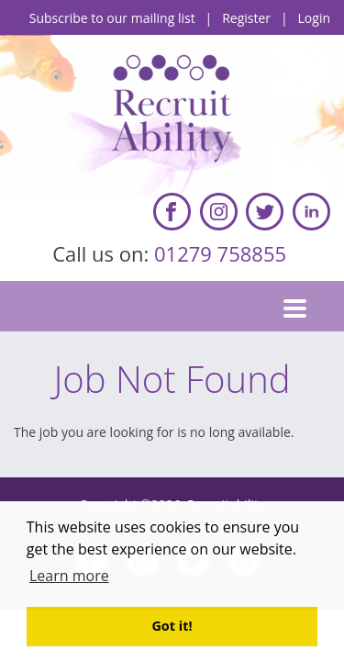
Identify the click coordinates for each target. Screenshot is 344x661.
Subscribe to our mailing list (112, 18)
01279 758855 (223, 253)
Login (314, 18)
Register (246, 18)
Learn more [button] (69, 576)
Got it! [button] (171, 625)
